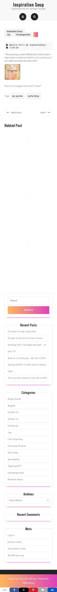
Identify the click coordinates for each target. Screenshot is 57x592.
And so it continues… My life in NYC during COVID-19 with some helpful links (27, 365)
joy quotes (17, 96)
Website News (15, 479)
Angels (11, 406)
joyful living (33, 96)
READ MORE (27, 142)
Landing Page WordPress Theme (26, 579)
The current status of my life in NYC (27, 378)
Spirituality (14, 459)
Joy (8, 34)
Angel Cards (14, 399)
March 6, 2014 (16, 45)
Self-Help (13, 452)
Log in (11, 535)
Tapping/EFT (15, 466)
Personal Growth (17, 446)
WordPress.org (16, 555)
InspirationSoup (37, 45)
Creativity (13, 426)
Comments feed (17, 548)
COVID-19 (13, 412)
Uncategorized (23, 34)
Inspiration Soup (28, 4)
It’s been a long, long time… (22, 331)
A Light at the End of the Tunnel (25, 338)
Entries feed (14, 542)
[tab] (22, 16)
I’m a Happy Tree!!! (27, 138)
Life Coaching (15, 439)
